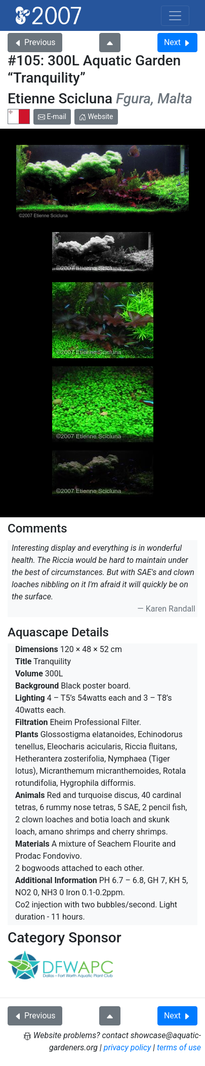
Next (177, 42)
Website (96, 116)
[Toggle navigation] (175, 16)
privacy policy (127, 1047)
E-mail (52, 116)
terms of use (179, 1047)
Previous (35, 42)
